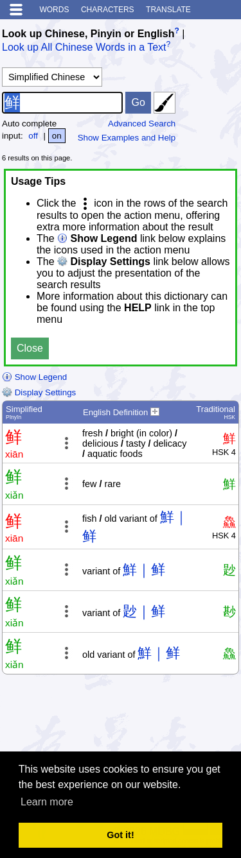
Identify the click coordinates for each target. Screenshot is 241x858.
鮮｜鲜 (144, 570)
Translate (168, 9)
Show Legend (34, 377)
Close (30, 348)
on (57, 136)
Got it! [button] (120, 835)
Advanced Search (141, 123)
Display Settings (39, 392)
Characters (107, 9)
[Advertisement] (136, 718)
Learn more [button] (47, 801)
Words (54, 9)
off (33, 136)
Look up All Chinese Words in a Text (84, 47)
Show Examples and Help (127, 137)
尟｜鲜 (144, 611)
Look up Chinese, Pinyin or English (88, 33)
